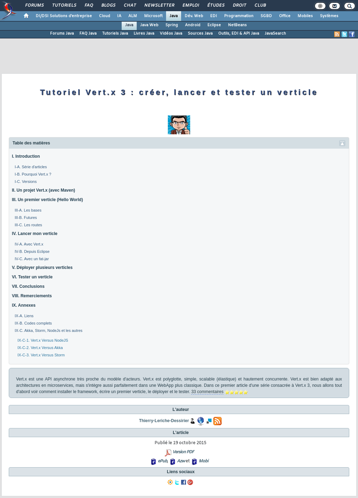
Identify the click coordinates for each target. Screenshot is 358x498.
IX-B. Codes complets (33, 323)
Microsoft (153, 16)
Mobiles (305, 16)
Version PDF (183, 452)
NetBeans (237, 25)
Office (285, 16)
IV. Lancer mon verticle (34, 233)
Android (192, 25)
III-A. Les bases (28, 210)
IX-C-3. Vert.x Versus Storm (41, 355)
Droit (239, 5)
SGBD (266, 16)
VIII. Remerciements (32, 295)
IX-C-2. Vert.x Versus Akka (40, 348)
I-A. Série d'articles (31, 167)
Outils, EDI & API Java (238, 33)
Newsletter (158, 5)
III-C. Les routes (28, 225)
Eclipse (214, 25)
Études (215, 5)
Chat (129, 5)
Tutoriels (64, 5)
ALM (132, 16)
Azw (181, 461)
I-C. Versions (26, 181)
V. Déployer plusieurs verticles (42, 267)
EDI (213, 16)
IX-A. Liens (24, 316)
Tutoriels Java (115, 33)
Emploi (190, 5)
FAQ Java (87, 33)
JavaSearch (275, 33)
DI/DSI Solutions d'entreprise (64, 16)
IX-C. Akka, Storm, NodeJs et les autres (49, 330)
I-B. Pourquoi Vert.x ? (33, 174)
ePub (162, 461)
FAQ (88, 5)
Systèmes (329, 16)
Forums (34, 5)
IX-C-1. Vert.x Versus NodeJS (42, 340)
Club (259, 5)
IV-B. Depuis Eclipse (32, 251)
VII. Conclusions (28, 286)
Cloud (104, 16)
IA (119, 16)
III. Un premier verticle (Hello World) (47, 199)
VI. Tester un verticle (32, 277)
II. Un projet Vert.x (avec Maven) (43, 190)
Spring (171, 25)
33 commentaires (207, 391)
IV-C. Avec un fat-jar (32, 259)
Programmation (238, 16)
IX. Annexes (24, 305)
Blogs (108, 5)
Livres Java (144, 33)
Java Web (149, 25)
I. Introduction (26, 156)
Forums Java (62, 33)
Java (174, 16)
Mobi (203, 461)
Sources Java (200, 33)
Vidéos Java (171, 33)
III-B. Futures (26, 217)
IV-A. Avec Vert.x (29, 244)
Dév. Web (194, 16)
